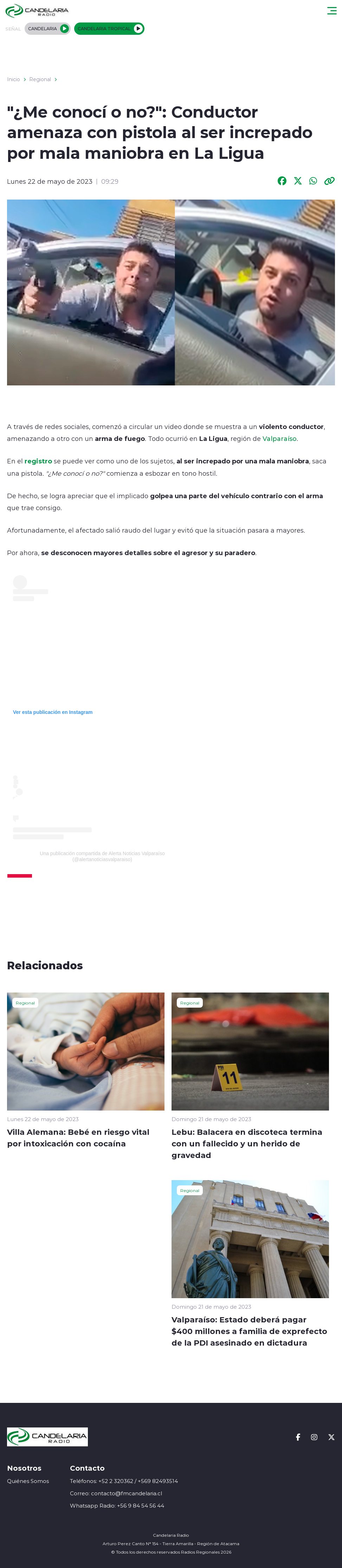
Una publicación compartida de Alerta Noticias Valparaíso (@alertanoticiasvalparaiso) (102, 856)
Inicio (13, 79)
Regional (40, 79)
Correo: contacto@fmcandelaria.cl (116, 1493)
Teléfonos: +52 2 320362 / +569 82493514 (124, 1481)
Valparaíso (280, 438)
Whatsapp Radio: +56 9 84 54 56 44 (117, 1505)
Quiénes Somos (28, 1481)
